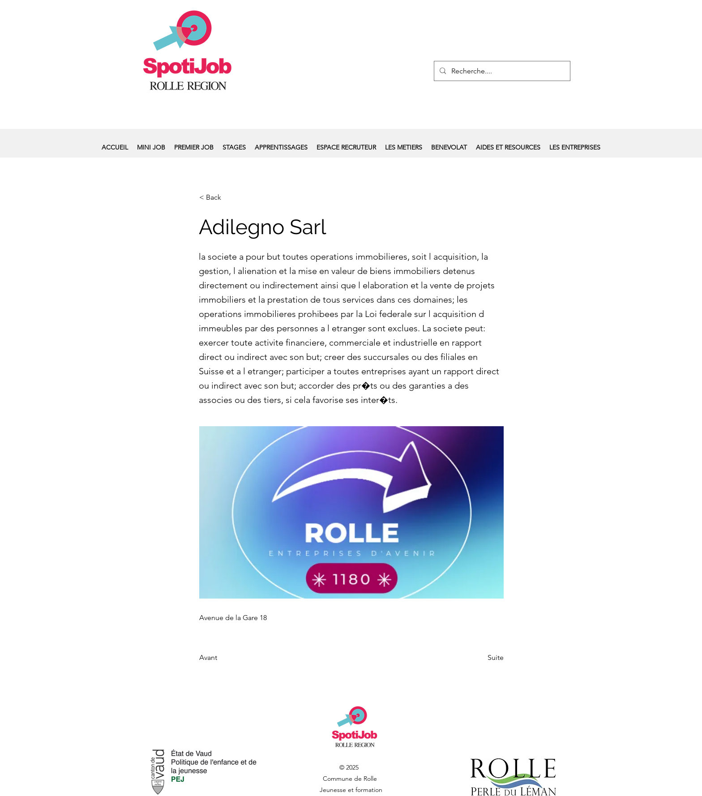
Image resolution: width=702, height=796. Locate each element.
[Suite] (481, 658)
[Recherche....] (501, 71)
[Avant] (228, 658)
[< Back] (228, 197)
